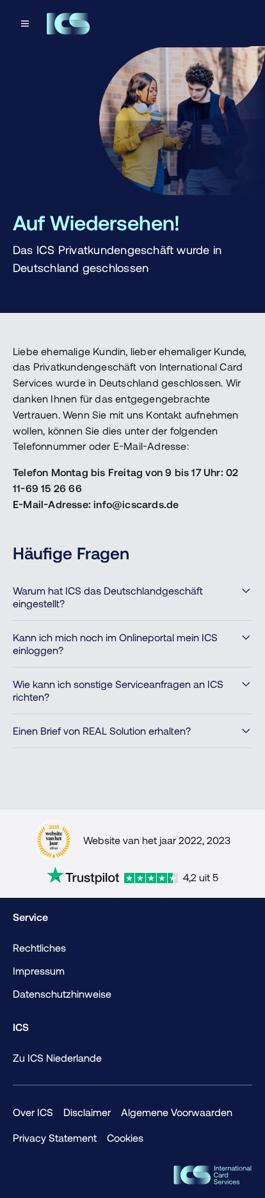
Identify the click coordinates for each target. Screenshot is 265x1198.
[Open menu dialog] (26, 23)
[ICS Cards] (212, 1175)
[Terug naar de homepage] (68, 23)
